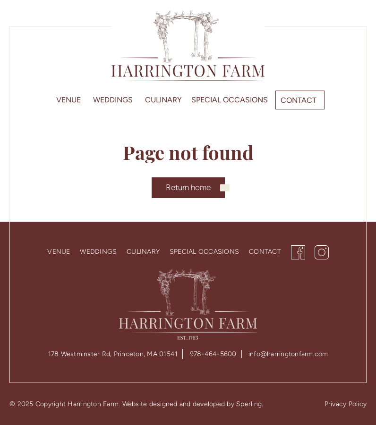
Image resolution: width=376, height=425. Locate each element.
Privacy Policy (346, 404)
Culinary (163, 99)
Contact (298, 100)
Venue (68, 99)
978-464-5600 (213, 354)
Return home (188, 187)
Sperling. (249, 404)
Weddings (113, 99)
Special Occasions (229, 99)
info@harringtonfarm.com (288, 354)
